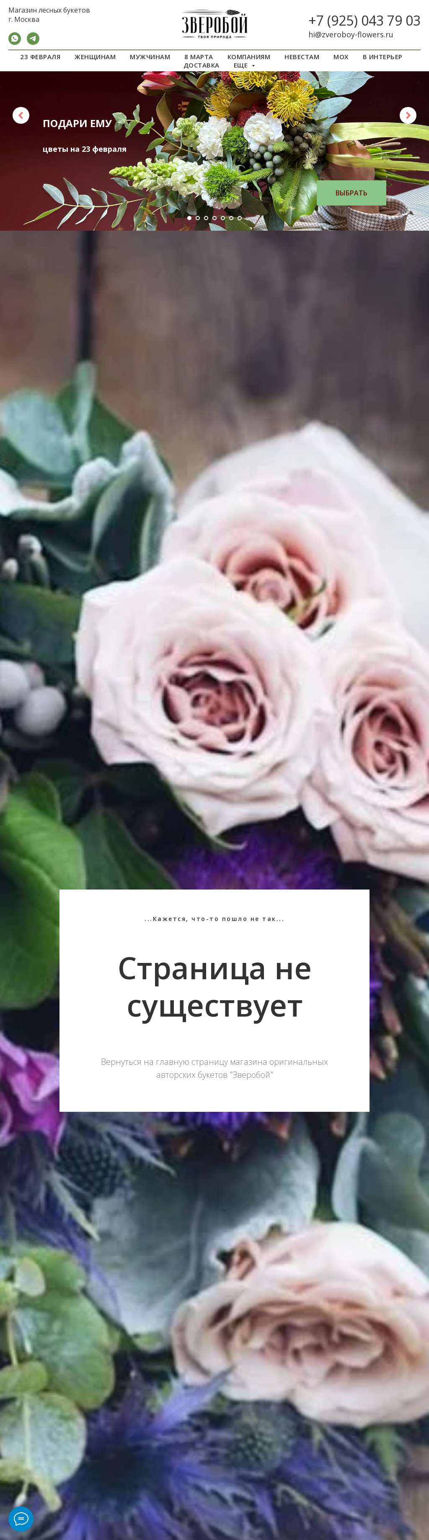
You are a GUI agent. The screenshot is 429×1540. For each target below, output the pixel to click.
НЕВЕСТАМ (301, 56)
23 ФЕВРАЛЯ (40, 56)
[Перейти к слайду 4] (214, 218)
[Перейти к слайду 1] (189, 218)
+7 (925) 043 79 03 (364, 20)
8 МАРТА (198, 56)
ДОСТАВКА (201, 65)
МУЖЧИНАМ (150, 56)
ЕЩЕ (242, 65)
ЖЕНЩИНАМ (95, 56)
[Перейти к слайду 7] (240, 218)
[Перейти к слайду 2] (198, 218)
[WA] (14, 42)
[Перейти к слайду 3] (206, 218)
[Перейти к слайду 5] (223, 218)
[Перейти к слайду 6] (231, 218)
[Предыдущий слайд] (21, 115)
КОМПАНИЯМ (249, 56)
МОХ (341, 56)
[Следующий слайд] (408, 115)
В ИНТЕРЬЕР (383, 56)
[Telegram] (33, 42)
